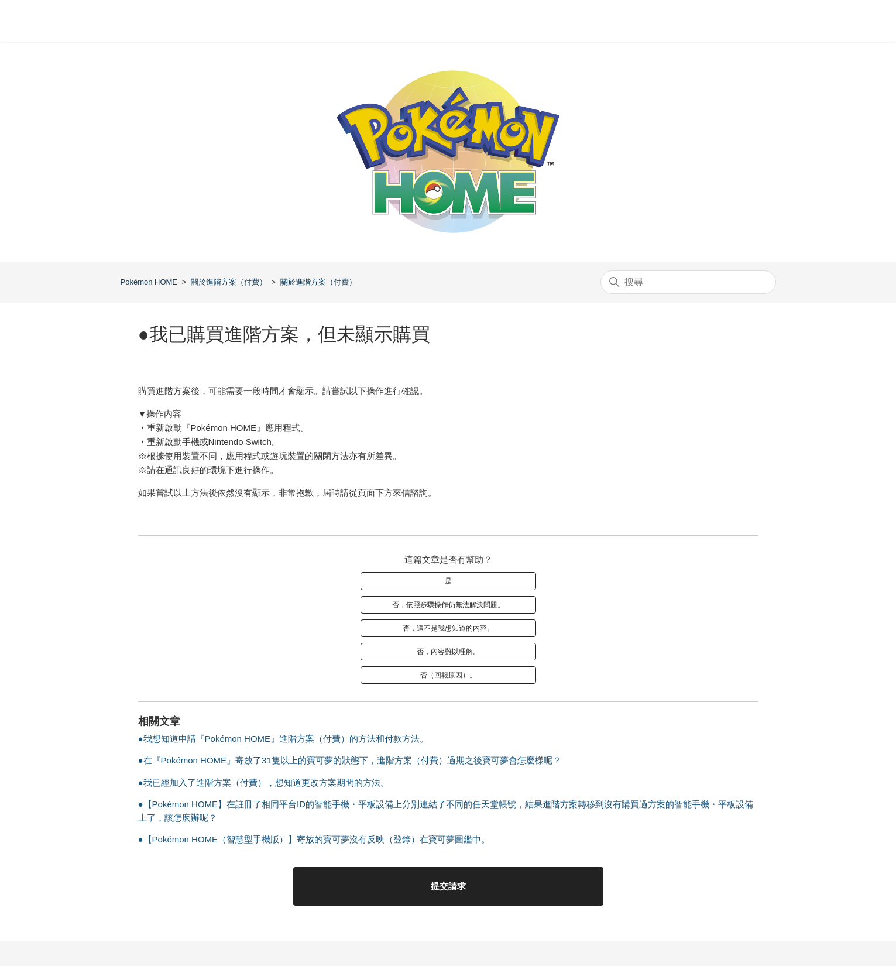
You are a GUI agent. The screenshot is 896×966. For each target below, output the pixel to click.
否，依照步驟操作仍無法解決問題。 (448, 605)
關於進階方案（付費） (229, 282)
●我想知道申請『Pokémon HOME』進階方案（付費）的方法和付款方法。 (283, 739)
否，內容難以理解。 (448, 652)
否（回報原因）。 (448, 675)
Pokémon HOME (149, 282)
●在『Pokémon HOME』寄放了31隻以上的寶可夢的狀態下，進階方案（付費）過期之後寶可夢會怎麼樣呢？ (349, 760)
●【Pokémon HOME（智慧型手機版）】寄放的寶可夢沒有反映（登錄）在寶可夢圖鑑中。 (314, 839)
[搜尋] (688, 282)
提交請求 (448, 886)
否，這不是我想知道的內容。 (448, 628)
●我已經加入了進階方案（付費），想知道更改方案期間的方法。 (263, 782)
